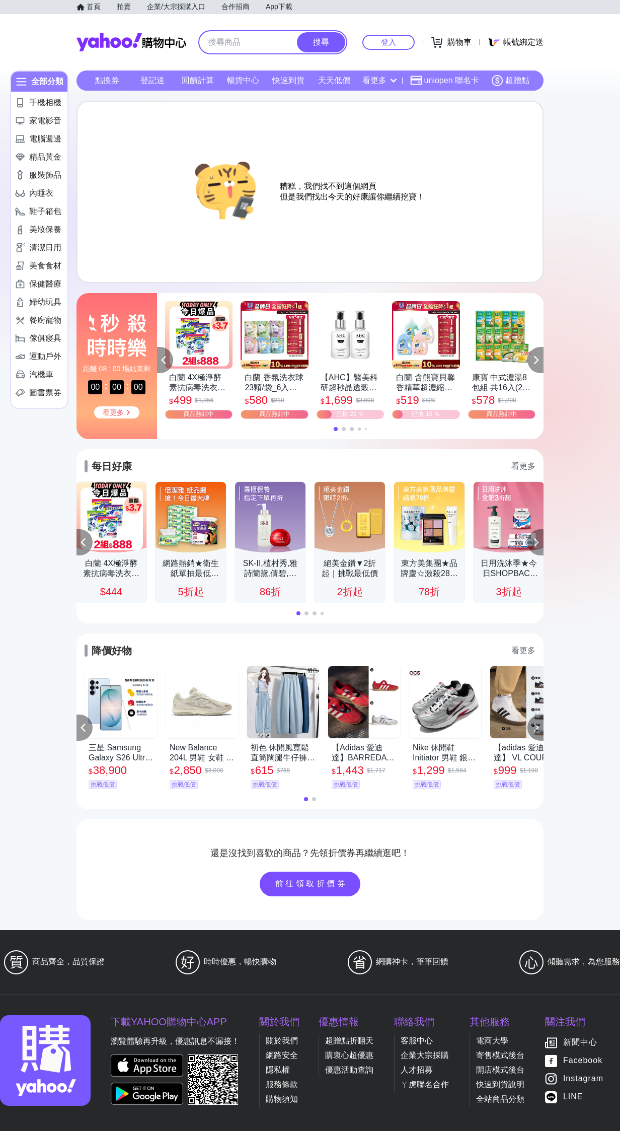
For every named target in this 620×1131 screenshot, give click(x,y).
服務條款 (282, 1084)
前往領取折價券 (311, 883)
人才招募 (417, 1070)
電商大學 (492, 1040)
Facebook (582, 1060)
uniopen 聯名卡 (444, 81)
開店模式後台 (500, 1070)
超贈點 (510, 81)
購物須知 (282, 1099)
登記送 (152, 80)
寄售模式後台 (500, 1055)
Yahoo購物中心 (131, 42)
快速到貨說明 (500, 1084)
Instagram (583, 1079)
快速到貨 (288, 80)
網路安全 (282, 1055)
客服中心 (417, 1040)
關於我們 (282, 1040)
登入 (388, 42)
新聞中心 (580, 1042)
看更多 (379, 80)
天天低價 (334, 80)
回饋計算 (198, 80)
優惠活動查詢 (349, 1070)
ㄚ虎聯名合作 (425, 1084)
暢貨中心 (243, 80)
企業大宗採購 (425, 1055)
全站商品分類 (500, 1099)
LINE (573, 1097)
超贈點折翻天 (349, 1040)
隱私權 (278, 1070)
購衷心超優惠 (349, 1055)
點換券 (107, 80)
